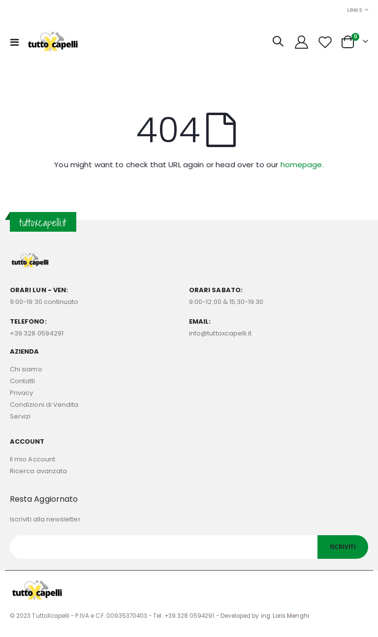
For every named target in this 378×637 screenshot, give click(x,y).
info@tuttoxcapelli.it (220, 333)
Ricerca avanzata (38, 471)
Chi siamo (26, 369)
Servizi (20, 416)
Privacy (21, 392)
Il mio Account (32, 459)
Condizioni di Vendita (44, 404)
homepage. (302, 164)
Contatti (22, 381)
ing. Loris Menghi (285, 616)
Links (354, 10)
